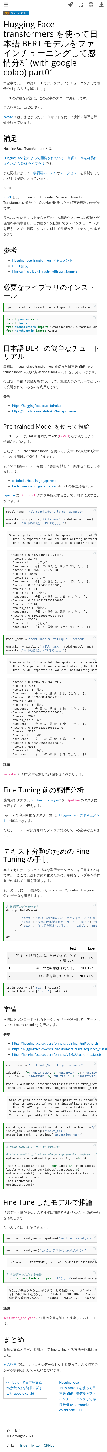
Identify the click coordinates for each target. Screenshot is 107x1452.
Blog (23, 1445)
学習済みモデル (45, 173)
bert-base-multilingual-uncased (34, 486)
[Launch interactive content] (70, 5)
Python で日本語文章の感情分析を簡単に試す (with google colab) (24, 1388)
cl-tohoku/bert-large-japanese (34, 481)
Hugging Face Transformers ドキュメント (42, 260)
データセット (70, 173)
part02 (8, 117)
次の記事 (10, 1364)
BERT (7, 197)
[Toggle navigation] (6, 5)
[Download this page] (102, 5)
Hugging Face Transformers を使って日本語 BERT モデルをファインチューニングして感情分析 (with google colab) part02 (77, 1396)
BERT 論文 (20, 266)
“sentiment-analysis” (46, 800)
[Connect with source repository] (91, 5)
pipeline (9, 495)
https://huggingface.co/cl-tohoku (36, 406)
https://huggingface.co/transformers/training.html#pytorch (55, 1043)
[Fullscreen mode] (80, 5)
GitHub (49, 1445)
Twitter (35, 1445)
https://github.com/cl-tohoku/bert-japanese (44, 411)
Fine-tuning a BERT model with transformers (44, 271)
